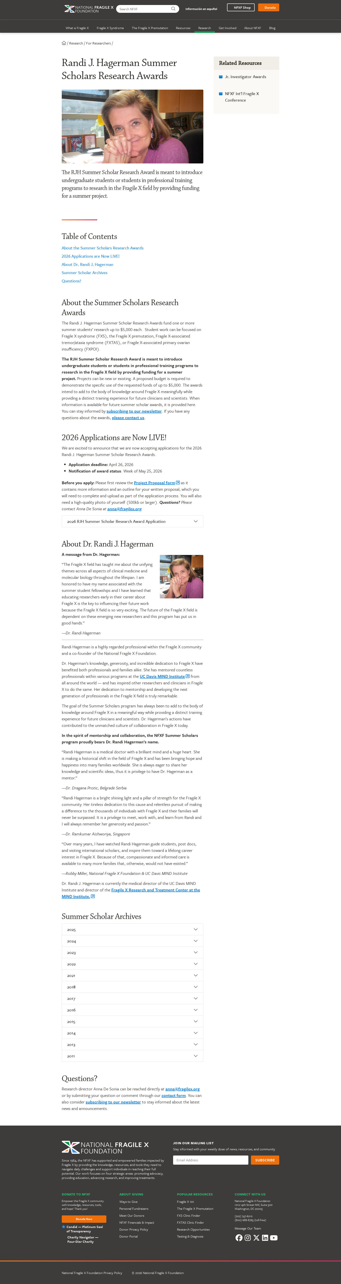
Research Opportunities (193, 1229)
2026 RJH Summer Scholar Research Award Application (116, 521)
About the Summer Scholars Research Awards (103, 248)
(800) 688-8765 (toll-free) (250, 1220)
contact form (174, 1095)
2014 (71, 1033)
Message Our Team (248, 1228)
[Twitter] (256, 1237)
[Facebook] (239, 1237)
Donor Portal (128, 1236)
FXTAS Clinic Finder (190, 1222)
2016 (71, 1010)
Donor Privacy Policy (133, 1229)
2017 (71, 998)
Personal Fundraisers (133, 1208)
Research (204, 27)
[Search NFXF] (142, 9)
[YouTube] (273, 1237)
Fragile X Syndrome (110, 27)
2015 (71, 1021)
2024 (71, 941)
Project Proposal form (154, 483)
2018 (71, 987)
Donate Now (84, 1219)
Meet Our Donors (131, 1215)
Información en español (200, 9)
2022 (71, 964)
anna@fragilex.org (124, 509)
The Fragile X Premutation (150, 27)
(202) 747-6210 (243, 1216)
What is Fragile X (77, 27)
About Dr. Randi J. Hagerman (87, 264)
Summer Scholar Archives (84, 272)
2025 (71, 929)
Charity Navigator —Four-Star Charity (82, 1239)
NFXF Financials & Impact (136, 1222)
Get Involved (227, 27)
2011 (71, 1056)
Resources (183, 27)
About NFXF (252, 27)
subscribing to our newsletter (134, 411)
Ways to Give (128, 1201)
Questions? (71, 281)
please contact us (128, 417)
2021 (71, 975)
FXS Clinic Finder (188, 1215)
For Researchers (98, 43)
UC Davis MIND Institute (162, 676)
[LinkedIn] (265, 1237)
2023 (71, 952)
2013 (71, 1044)
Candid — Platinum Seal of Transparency (85, 1229)
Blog (272, 27)
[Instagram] (247, 1237)
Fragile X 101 (185, 1201)
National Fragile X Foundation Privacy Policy (92, 1272)
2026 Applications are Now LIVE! (91, 256)
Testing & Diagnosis (190, 1236)
